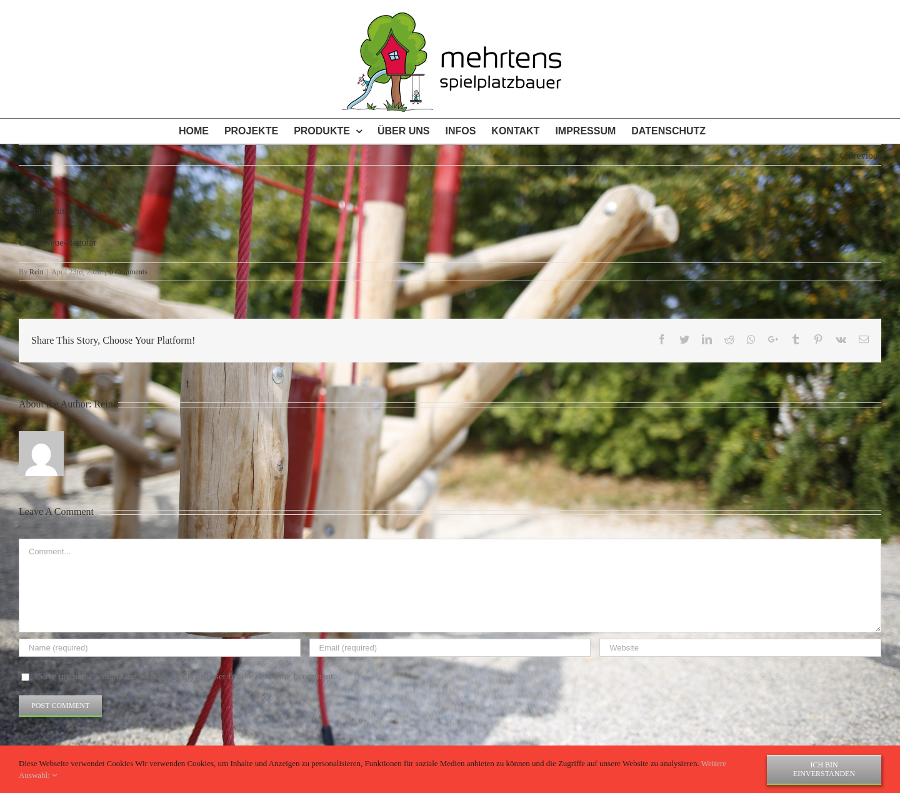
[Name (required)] (160, 648)
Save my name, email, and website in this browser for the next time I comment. (187, 676)
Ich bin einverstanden (824, 769)
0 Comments (128, 271)
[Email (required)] (450, 648)
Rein (36, 271)
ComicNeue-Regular (57, 242)
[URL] (740, 648)
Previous (865, 156)
